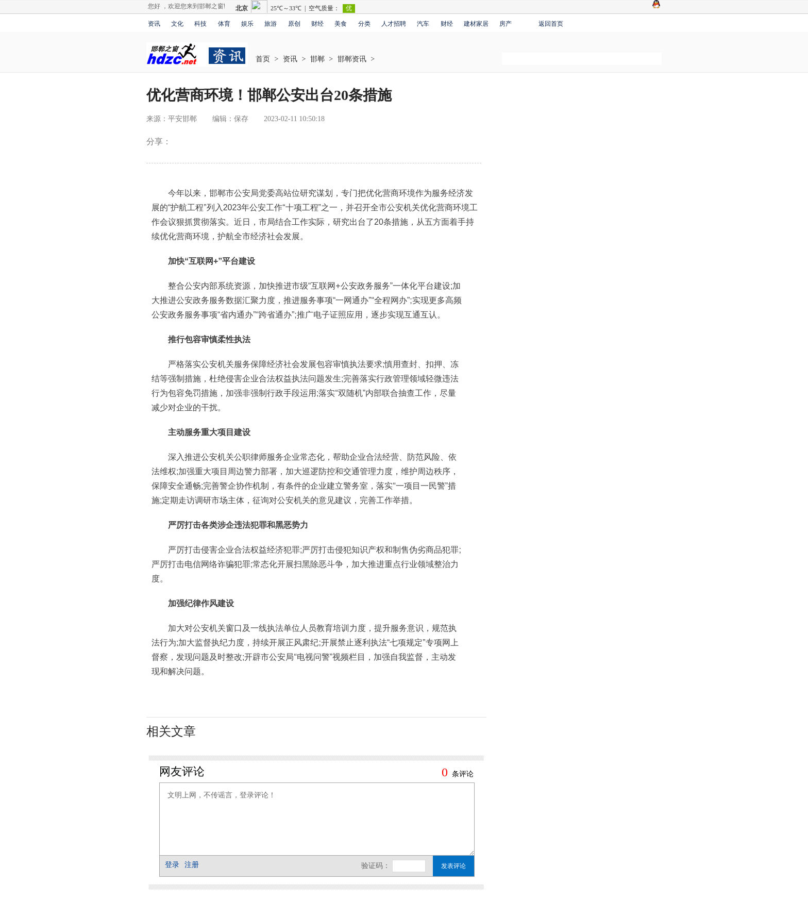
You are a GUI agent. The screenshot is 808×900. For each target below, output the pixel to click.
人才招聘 (393, 23)
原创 (294, 23)
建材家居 (476, 23)
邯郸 (317, 59)
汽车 (423, 23)
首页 (263, 59)
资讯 (154, 23)
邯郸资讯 (352, 59)
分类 (364, 23)
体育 (224, 23)
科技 (200, 23)
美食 (340, 23)
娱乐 (247, 23)
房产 (505, 23)
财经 (317, 23)
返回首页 (550, 23)
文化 (177, 23)
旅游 (270, 23)
